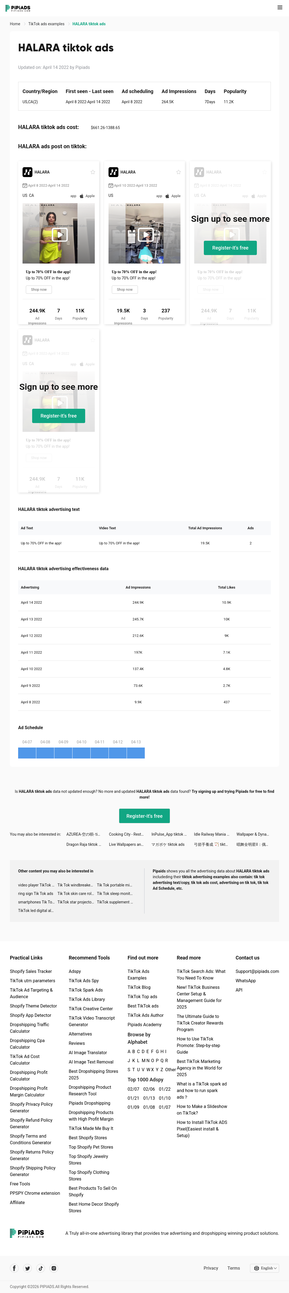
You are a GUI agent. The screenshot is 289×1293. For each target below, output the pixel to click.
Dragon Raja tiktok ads (85, 844)
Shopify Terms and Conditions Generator (30, 1139)
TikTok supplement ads (116, 902)
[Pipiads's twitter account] (27, 1268)
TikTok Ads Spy (84, 980)
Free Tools (20, 1183)
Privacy (211, 1268)
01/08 (148, 1107)
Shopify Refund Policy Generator (31, 1123)
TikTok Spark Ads (86, 990)
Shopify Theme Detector (33, 1006)
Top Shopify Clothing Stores (89, 1176)
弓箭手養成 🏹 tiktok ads (215, 844)
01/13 (148, 1098)
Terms (233, 1268)
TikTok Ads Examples (138, 975)
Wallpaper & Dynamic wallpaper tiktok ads (258, 834)
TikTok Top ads (142, 996)
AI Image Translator (88, 1052)
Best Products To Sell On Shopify (93, 1191)
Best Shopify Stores (88, 1137)
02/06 (148, 1089)
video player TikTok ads (37, 885)
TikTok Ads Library (87, 999)
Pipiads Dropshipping (89, 1103)
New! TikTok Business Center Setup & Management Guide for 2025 (199, 997)
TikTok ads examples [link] (46, 24)
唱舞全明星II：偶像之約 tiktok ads (258, 844)
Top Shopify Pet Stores (91, 1147)
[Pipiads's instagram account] (53, 1268)
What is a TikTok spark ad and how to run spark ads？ (202, 1090)
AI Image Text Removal (91, 1062)
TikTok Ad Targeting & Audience (31, 993)
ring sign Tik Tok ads (35, 893)
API (239, 990)
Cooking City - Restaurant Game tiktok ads (130, 834)
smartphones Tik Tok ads (37, 902)
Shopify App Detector (30, 1015)
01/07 (163, 1107)
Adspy (75, 971)
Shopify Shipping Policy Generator (32, 1171)
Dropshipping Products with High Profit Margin (91, 1116)
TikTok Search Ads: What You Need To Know (201, 975)
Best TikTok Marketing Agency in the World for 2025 (199, 1068)
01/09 (132, 1107)
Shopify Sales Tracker (31, 971)
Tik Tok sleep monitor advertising (116, 893)
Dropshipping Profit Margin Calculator (29, 1092)
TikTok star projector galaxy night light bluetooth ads (77, 902)
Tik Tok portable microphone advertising (116, 885)
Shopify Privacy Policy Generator (31, 1107)
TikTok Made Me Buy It (91, 1128)
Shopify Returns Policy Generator (32, 1155)
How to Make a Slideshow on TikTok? (202, 1110)
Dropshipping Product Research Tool (90, 1090)
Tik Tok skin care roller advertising (77, 893)
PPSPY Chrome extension (35, 1193)
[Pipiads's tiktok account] (40, 1268)
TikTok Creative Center (91, 1008)
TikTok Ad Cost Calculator (25, 1060)
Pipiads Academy (144, 1024)
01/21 (132, 1098)
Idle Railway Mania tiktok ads (215, 834)
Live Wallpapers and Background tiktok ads (130, 844)
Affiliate (17, 1202)
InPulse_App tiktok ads (170, 834)
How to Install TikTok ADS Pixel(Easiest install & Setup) (202, 1129)
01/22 (163, 1089)
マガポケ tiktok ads (167, 844)
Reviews (77, 1043)
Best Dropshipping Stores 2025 (93, 1075)
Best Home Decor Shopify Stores (94, 1207)
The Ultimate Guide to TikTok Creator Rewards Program (200, 1023)
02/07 (132, 1089)
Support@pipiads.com (257, 971)
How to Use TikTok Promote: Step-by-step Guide (198, 1045)
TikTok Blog (139, 987)
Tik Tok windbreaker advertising (77, 885)
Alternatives (80, 1034)
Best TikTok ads (143, 1006)
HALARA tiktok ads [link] (89, 24)
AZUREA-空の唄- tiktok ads (87, 834)
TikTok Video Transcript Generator (92, 1021)
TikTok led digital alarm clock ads (37, 910)
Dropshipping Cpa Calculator (27, 1044)
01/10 (163, 1098)
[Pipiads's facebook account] (14, 1268)
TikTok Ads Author (145, 1015)
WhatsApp (246, 980)
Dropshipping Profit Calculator (29, 1076)
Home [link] (15, 24)
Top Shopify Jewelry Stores (88, 1160)
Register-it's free (230, 248)
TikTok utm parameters (32, 980)
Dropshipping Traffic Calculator (29, 1028)
